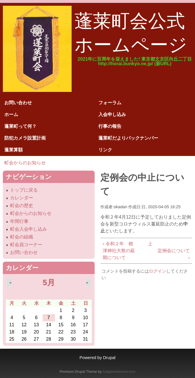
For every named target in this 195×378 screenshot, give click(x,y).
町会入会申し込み (28, 229)
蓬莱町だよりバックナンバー (128, 138)
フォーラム (109, 102)
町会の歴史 (21, 205)
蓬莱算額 (13, 149)
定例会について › (174, 254)
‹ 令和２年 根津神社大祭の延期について (119, 250)
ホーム (11, 114)
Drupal (109, 357)
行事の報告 (109, 126)
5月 (49, 282)
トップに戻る (24, 190)
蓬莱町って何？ (20, 126)
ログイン (157, 271)
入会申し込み (112, 114)
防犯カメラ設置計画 (25, 138)
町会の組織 (21, 236)
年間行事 (19, 221)
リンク (105, 149)
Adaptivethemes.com (118, 372)
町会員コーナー (26, 244)
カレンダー (21, 197)
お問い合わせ (18, 102)
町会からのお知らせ (25, 162)
